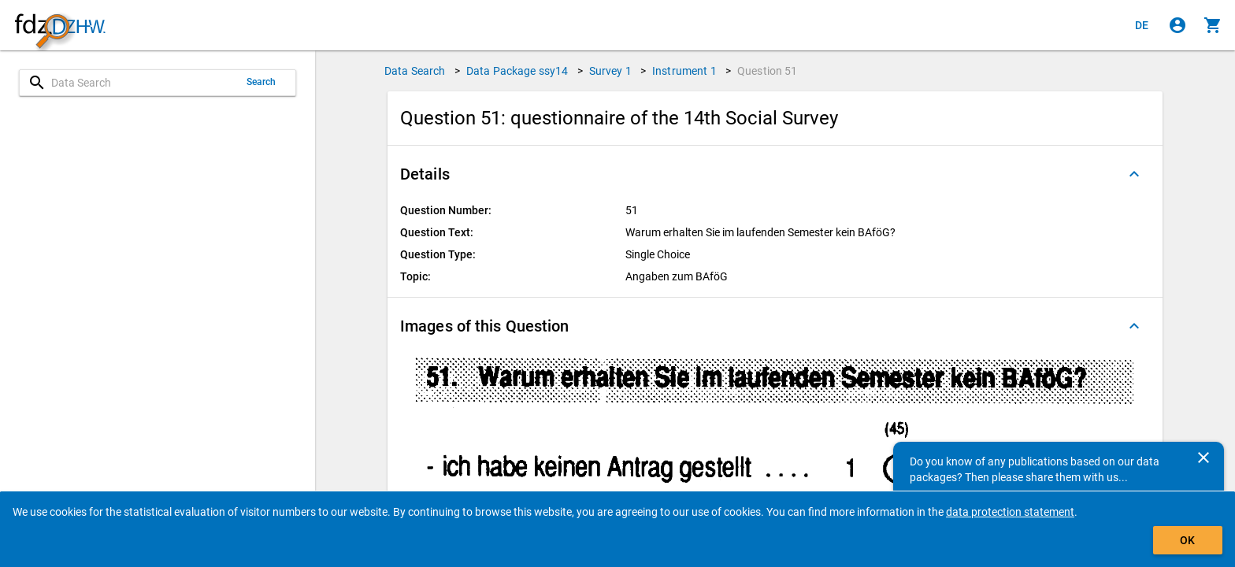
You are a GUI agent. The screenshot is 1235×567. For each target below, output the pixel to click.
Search (261, 81)
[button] (775, 174)
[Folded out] (1134, 174)
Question (767, 71)
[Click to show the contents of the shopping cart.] (1213, 25)
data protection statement (1010, 512)
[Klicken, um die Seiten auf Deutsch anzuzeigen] (1142, 25)
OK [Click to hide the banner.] (1187, 540)
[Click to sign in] (1177, 25)
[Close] (1203, 457)
